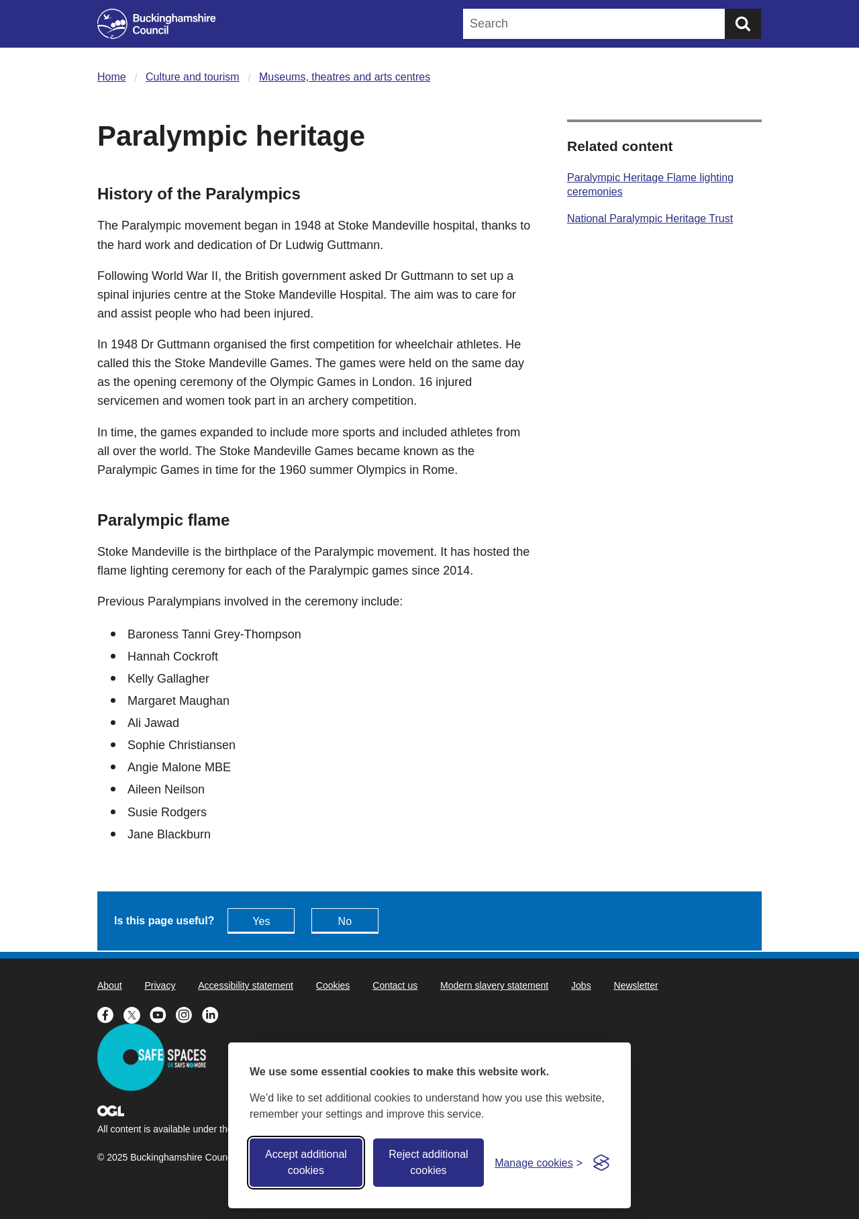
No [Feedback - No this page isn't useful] (345, 921)
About (109, 985)
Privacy (159, 985)
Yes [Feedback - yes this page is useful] (261, 921)
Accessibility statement (245, 985)
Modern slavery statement (494, 985)
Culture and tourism (193, 77)
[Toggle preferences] (539, 1163)
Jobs (581, 985)
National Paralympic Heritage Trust (650, 218)
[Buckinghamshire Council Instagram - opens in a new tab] (189, 1013)
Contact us (394, 985)
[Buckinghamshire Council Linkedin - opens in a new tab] (213, 1013)
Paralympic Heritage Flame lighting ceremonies (650, 184)
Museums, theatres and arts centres (344, 77)
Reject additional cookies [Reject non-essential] (428, 1162)
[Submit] (743, 24)
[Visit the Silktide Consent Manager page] (601, 1163)
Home (111, 77)
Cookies (333, 985)
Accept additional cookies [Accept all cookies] (306, 1162)
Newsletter (636, 985)
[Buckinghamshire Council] (156, 24)
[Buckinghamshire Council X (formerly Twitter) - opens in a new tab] (136, 1013)
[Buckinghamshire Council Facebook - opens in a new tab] (110, 1013)
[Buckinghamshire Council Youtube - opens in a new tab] (163, 1013)
